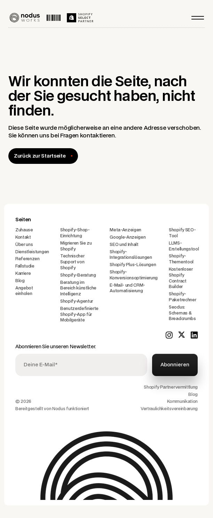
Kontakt (23, 237)
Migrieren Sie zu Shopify (76, 246)
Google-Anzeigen (127, 237)
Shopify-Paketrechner (182, 297)
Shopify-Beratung (78, 275)
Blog (20, 281)
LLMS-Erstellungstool (184, 246)
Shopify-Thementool (181, 259)
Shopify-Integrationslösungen (131, 255)
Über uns (24, 244)
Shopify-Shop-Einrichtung (75, 233)
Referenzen (27, 259)
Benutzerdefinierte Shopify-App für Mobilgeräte (79, 314)
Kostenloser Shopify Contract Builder (180, 278)
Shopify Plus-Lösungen (133, 265)
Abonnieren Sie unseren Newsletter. (55, 346)
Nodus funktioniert (70, 409)
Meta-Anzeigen (125, 230)
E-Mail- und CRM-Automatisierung (127, 288)
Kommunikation (182, 401)
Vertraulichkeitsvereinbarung (169, 409)
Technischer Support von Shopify (72, 262)
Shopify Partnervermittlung (171, 387)
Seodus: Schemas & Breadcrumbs (182, 313)
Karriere (23, 273)
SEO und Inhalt (124, 244)
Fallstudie (24, 266)
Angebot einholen (24, 291)
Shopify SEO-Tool (182, 233)
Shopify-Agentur (76, 301)
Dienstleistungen (32, 252)
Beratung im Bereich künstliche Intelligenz (78, 288)
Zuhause (24, 230)
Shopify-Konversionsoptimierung (134, 275)
